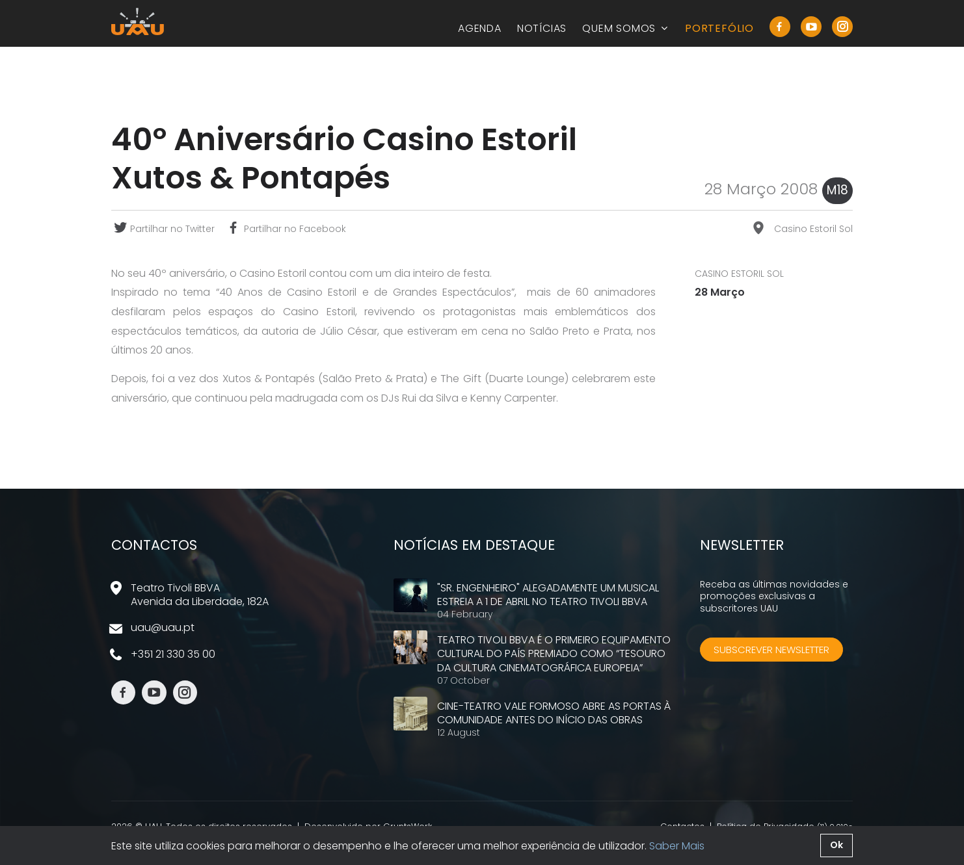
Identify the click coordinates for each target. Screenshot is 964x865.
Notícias (542, 28)
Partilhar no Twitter (163, 228)
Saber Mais (676, 845)
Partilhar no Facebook (285, 228)
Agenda (480, 28)
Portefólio (719, 28)
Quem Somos (625, 28)
